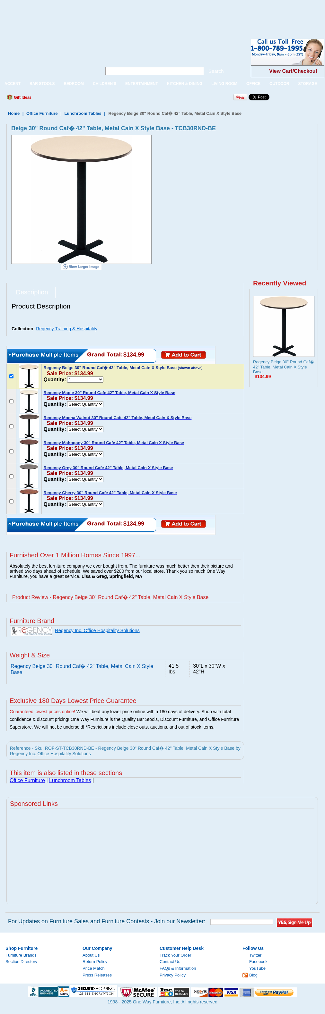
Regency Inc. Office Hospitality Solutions (97, 630)
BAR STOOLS (42, 83)
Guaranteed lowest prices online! (42, 711)
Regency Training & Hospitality (66, 328)
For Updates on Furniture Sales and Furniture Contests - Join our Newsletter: (106, 921)
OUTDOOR (279, 83)
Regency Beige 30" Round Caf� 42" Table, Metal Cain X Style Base (283, 366)
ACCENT (12, 83)
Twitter (255, 955)
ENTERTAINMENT (141, 83)
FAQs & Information (178, 968)
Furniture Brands (21, 955)
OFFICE (253, 83)
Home (14, 113)
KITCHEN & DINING (185, 83)
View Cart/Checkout (293, 71)
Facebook (258, 961)
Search (216, 71)
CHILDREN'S (104, 83)
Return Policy (95, 961)
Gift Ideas (22, 97)
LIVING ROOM (224, 83)
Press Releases (97, 975)
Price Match (94, 968)
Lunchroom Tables (82, 113)
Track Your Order (175, 955)
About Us (91, 955)
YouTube (257, 968)
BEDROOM (74, 83)
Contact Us (170, 961)
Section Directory (21, 961)
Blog (253, 975)
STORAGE (307, 83)
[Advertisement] (117, 14)
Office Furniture (42, 113)
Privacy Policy (173, 975)
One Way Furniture (47, 57)
